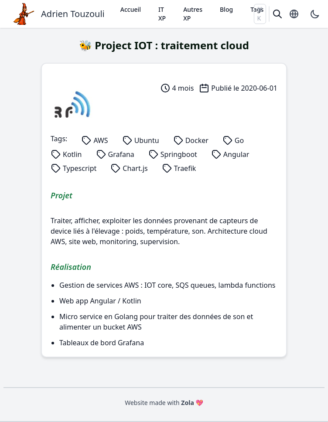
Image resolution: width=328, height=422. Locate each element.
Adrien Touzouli (73, 14)
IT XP (162, 13)
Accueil (130, 9)
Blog (226, 9)
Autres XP (192, 13)
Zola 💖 (192, 402)
